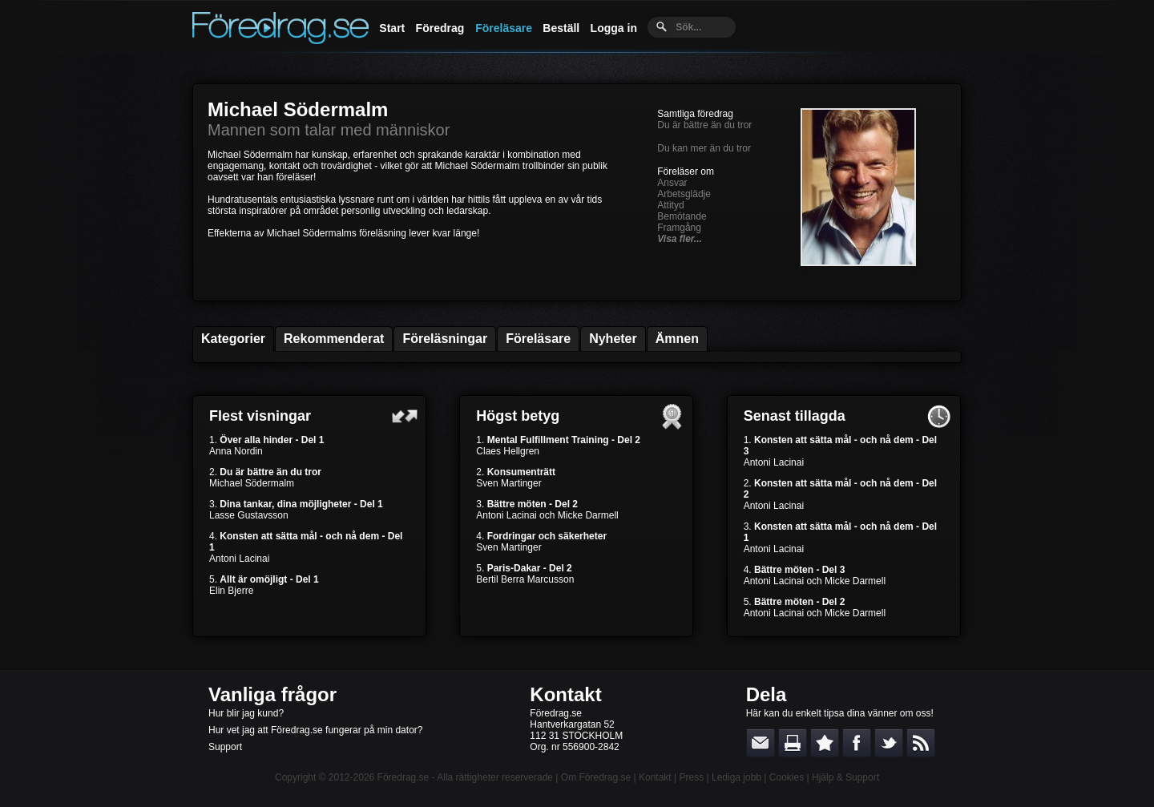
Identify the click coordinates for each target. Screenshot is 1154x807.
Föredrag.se (403, 777)
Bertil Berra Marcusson (525, 579)
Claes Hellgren (507, 451)
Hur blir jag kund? (246, 713)
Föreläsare (503, 28)
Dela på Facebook (856, 742)
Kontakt (565, 694)
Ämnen (677, 338)
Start (392, 28)
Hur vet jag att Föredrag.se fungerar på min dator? (315, 730)
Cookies (786, 777)
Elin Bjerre (231, 590)
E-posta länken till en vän (760, 742)
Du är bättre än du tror (704, 125)
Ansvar (672, 182)
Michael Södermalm (298, 109)
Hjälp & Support (845, 777)
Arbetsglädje (684, 194)
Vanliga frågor (272, 694)
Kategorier (233, 338)
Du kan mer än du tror (704, 148)
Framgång (679, 227)
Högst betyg (517, 416)
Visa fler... (679, 238)
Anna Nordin (236, 451)
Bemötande (681, 216)
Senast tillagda (794, 416)
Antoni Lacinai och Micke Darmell (547, 515)
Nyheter (613, 338)
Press (691, 777)
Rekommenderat (334, 338)
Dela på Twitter (888, 742)
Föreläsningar (444, 338)
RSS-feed (920, 742)
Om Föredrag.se (596, 777)
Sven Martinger (508, 483)
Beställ (561, 28)
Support (225, 747)
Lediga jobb (736, 777)
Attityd (670, 205)
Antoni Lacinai (239, 558)
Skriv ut (792, 742)
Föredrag (440, 28)
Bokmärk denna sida (824, 742)
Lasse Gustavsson (248, 515)
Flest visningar (260, 416)
